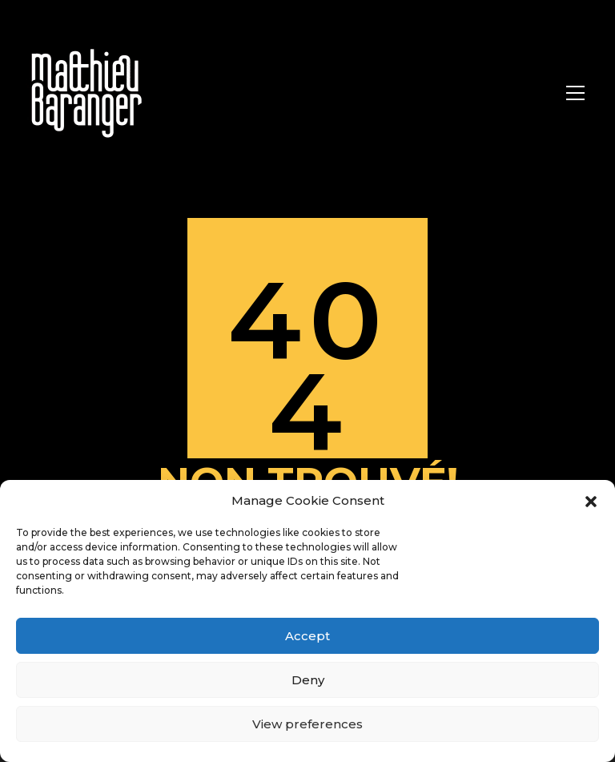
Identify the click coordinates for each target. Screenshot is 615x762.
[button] (591, 501)
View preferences (307, 724)
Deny (307, 679)
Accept (307, 635)
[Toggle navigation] (575, 93)
